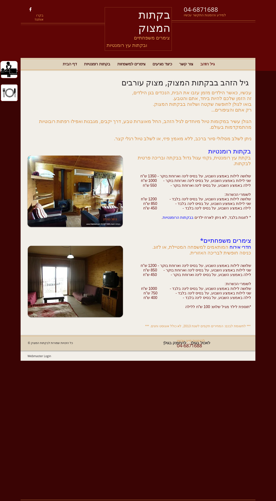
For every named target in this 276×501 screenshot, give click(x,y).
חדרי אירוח (240, 247)
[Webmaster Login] (39, 356)
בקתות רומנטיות (229, 151)
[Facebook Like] (48, 9)
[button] (75, 191)
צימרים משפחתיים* (225, 240)
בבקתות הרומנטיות (178, 217)
